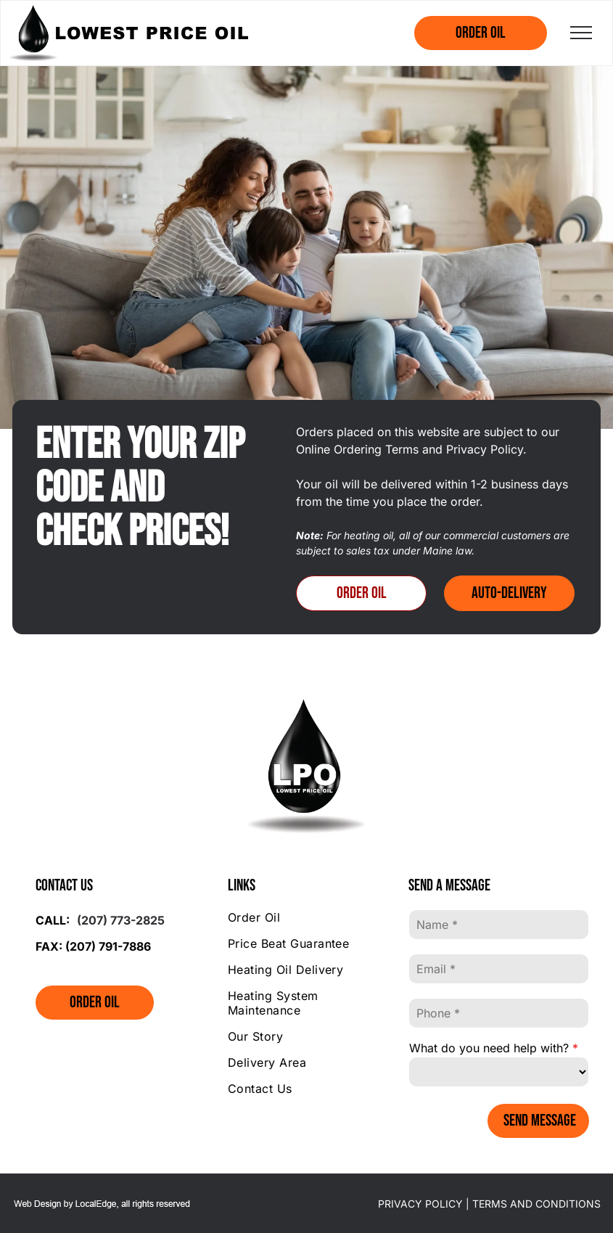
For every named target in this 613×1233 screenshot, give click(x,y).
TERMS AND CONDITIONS (536, 1203)
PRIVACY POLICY (420, 1203)
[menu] (581, 33)
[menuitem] (306, 917)
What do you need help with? (489, 1048)
